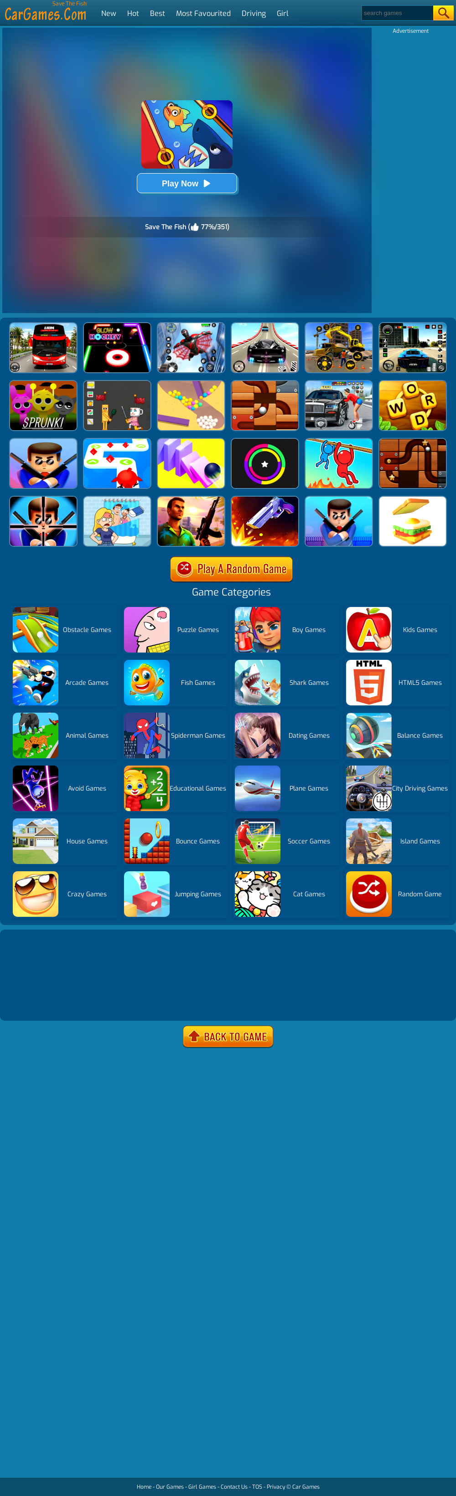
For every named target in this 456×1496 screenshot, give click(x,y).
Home (144, 1487)
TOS (257, 1487)
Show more (33, 1003)
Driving (254, 13)
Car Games (306, 1487)
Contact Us (234, 1487)
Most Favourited (203, 13)
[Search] (397, 13)
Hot (133, 13)
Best (157, 13)
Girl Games (202, 1487)
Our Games (170, 1487)
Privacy (276, 1487)
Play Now (187, 183)
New (108, 13)
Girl (283, 13)
